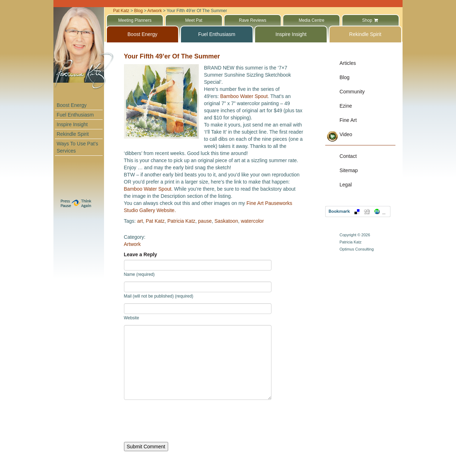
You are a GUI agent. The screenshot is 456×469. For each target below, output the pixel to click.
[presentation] (178, 421)
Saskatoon (226, 221)
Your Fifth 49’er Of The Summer (172, 56)
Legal (346, 184)
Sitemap (349, 170)
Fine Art (348, 120)
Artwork (132, 244)
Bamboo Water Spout (244, 96)
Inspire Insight (72, 124)
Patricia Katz (181, 221)
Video (346, 134)
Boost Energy (72, 105)
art (140, 221)
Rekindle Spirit (73, 134)
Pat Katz (155, 221)
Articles (348, 63)
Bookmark (357, 211)
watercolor (252, 221)
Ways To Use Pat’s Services (77, 147)
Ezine (346, 106)
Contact (348, 156)
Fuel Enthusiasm (75, 115)
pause (205, 221)
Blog (344, 77)
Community (352, 91)
